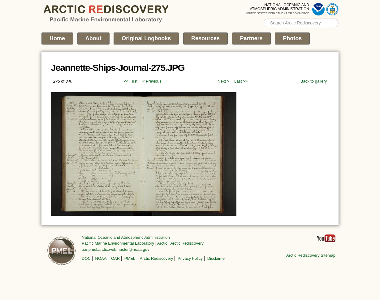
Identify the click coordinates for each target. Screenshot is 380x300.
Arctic (162, 243)
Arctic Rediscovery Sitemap (310, 255)
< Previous (152, 81)
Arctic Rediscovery (187, 243)
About (93, 38)
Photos (292, 38)
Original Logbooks (146, 38)
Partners (251, 38)
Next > (223, 81)
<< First (130, 81)
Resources (205, 38)
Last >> (241, 81)
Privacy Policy (190, 258)
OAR (115, 258)
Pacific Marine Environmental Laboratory (118, 243)
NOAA (101, 258)
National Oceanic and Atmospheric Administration (126, 237)
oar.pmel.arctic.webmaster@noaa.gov (115, 249)
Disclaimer (216, 258)
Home (57, 38)
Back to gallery (313, 81)
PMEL (129, 258)
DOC (86, 258)
